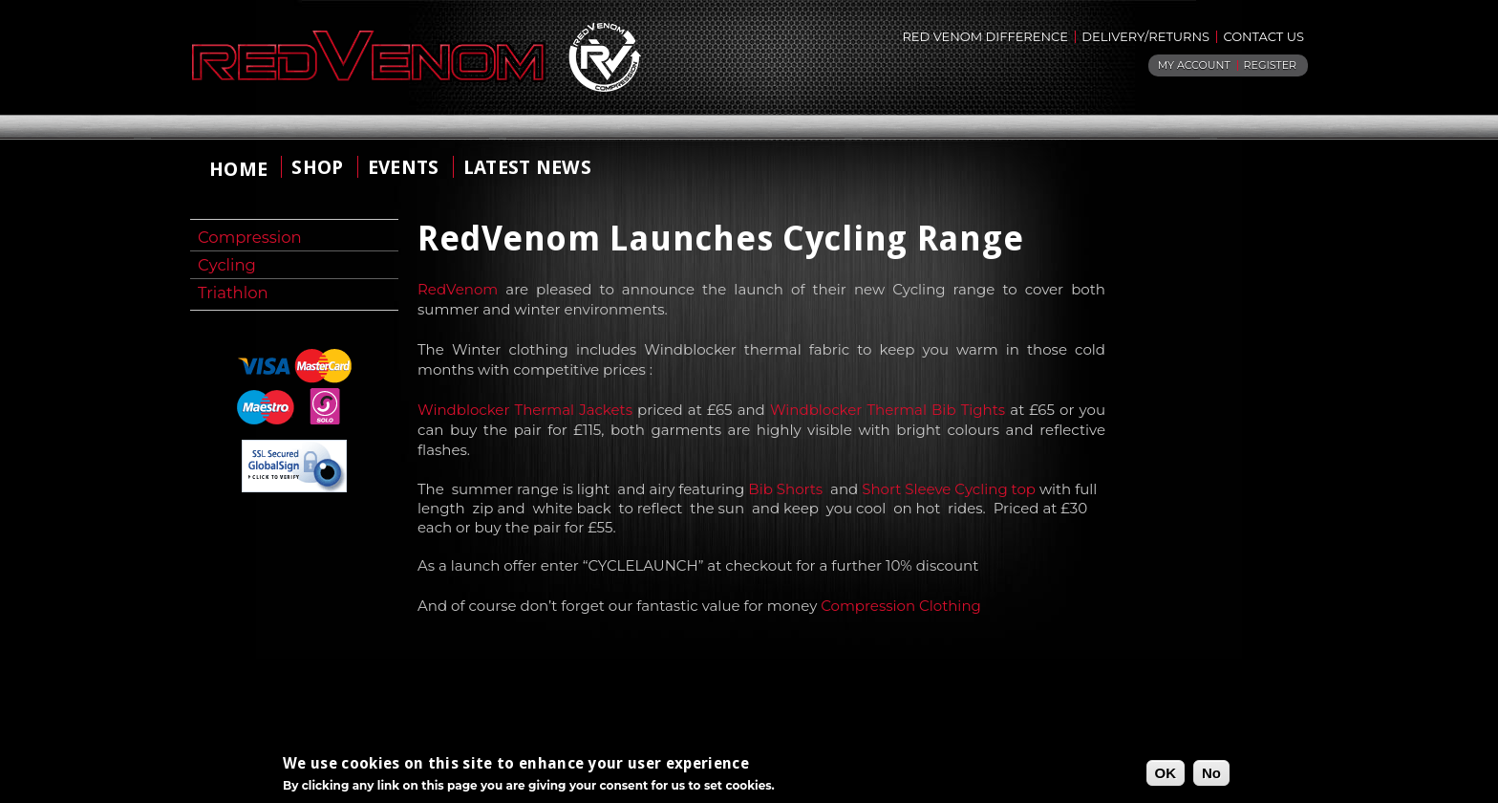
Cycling (227, 264)
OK (1166, 775)
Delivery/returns (1145, 36)
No (1211, 775)
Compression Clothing (901, 606)
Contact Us (1263, 36)
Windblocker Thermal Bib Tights (887, 410)
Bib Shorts (785, 489)
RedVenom (457, 289)
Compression (250, 237)
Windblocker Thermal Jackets (524, 410)
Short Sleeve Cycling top (949, 489)
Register (1270, 65)
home (238, 169)
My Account (1194, 65)
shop (317, 167)
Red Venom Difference (985, 36)
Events (403, 167)
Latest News (527, 167)
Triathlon (233, 292)
